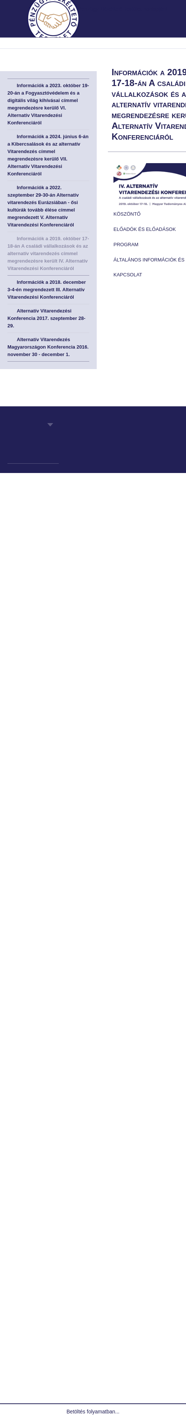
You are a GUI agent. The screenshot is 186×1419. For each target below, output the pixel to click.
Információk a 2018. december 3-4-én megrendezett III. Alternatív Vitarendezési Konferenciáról (46, 289)
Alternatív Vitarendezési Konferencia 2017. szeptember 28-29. (46, 318)
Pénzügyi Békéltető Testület (36, 445)
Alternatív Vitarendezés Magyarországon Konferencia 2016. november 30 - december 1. (48, 347)
